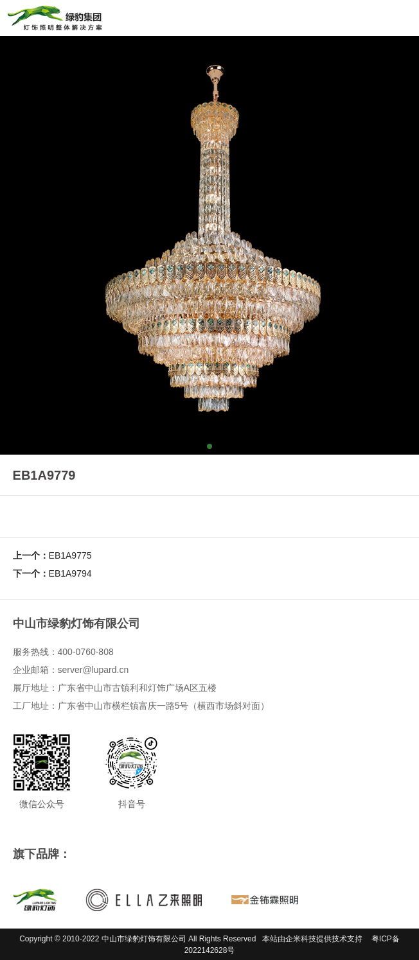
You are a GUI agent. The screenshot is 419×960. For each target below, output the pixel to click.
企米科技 (300, 938)
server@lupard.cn (93, 670)
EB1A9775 (70, 555)
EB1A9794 (70, 573)
